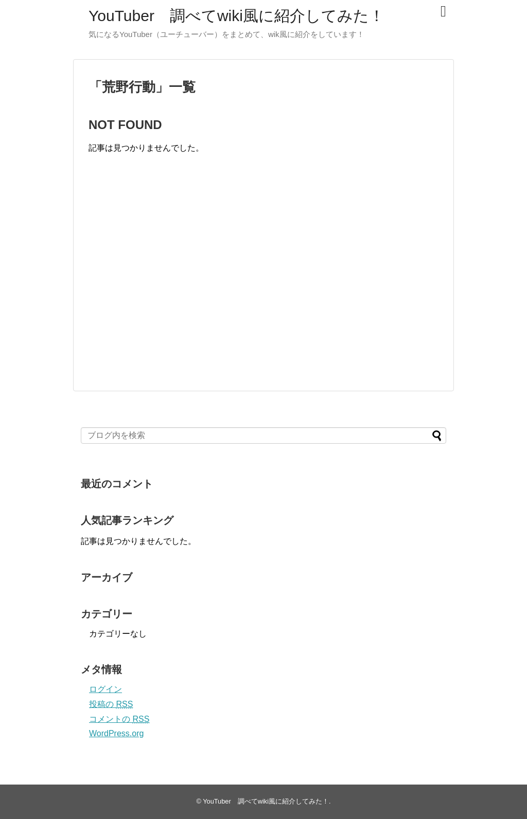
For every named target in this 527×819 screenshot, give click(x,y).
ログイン (105, 689)
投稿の (111, 704)
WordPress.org (116, 733)
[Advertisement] (175, 283)
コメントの (119, 719)
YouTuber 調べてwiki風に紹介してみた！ (236, 15)
